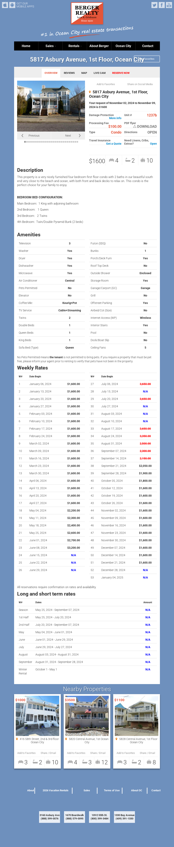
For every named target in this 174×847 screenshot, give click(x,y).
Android (12, 5)
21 (65, 142)
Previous (34, 135)
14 (51, 142)
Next (68, 135)
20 (63, 142)
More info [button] (115, 118)
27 (77, 142)
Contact (147, 46)
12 (47, 142)
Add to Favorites (106, 84)
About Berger (99, 46)
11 (45, 142)
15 (53, 142)
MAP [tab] (84, 72)
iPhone (5, 5)
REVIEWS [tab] (69, 72)
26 (75, 142)
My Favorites (146, 58)
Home (26, 46)
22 (67, 142)
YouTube (169, 5)
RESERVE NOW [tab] (120, 72)
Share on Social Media (140, 84)
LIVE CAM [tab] (100, 72)
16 (55, 142)
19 (61, 142)
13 (49, 142)
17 (57, 142)
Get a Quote (113, 143)
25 (73, 142)
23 (69, 142)
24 (71, 142)
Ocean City (123, 46)
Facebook (162, 5)
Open (153, 143)
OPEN (152, 132)
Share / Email (48, 752)
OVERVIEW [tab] (51, 72)
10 (43, 142)
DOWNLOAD (145, 126)
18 (59, 142)
